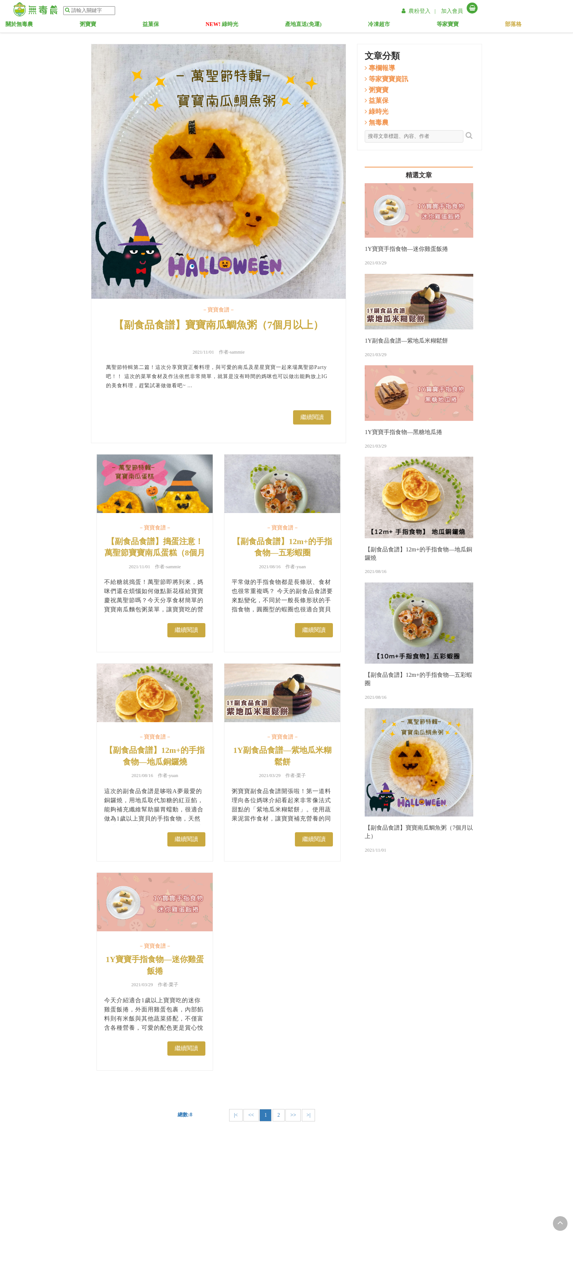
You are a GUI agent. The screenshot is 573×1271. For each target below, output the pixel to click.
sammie (237, 352)
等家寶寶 (417, 25)
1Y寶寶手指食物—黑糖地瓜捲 (403, 432)
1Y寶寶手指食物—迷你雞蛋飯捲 (155, 965)
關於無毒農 (117, 25)
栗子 (301, 775)
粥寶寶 (164, 25)
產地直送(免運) (315, 25)
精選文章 (419, 175)
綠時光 (256, 25)
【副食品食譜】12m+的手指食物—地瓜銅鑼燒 (155, 756)
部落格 (461, 25)
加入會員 (452, 11)
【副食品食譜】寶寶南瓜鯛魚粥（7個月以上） (218, 325)
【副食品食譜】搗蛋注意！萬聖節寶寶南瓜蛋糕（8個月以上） (155, 553)
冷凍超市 (370, 25)
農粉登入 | (419, 11)
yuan (301, 566)
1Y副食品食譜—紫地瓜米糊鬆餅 (282, 756)
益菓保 (206, 25)
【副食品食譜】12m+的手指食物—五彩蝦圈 (282, 547)
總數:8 (185, 1114)
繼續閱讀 (312, 417)
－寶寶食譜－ (218, 310)
